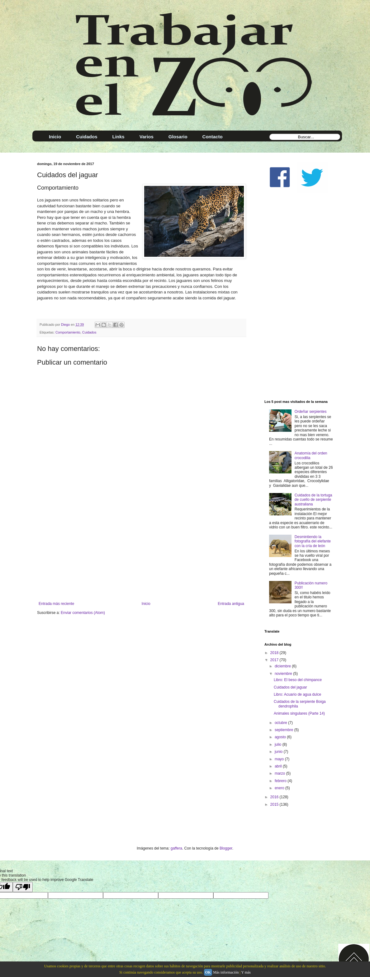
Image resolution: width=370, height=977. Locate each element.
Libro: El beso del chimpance (298, 680)
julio (278, 744)
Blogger (226, 848)
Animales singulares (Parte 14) (299, 713)
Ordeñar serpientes (311, 411)
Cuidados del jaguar (290, 687)
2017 (275, 660)
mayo (280, 759)
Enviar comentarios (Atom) (83, 613)
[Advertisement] (141, 550)
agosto (281, 737)
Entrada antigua (231, 603)
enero (280, 788)
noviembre (284, 673)
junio (279, 751)
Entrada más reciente (56, 603)
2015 (275, 804)
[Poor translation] (23, 887)
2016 (275, 797)
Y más (246, 972)
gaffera (176, 848)
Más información (226, 972)
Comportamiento (67, 332)
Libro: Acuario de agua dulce (297, 694)
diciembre (283, 666)
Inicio (146, 603)
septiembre (284, 730)
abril (279, 766)
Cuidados (89, 332)
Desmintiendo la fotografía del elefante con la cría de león (313, 541)
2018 (275, 653)
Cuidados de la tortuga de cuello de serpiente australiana (313, 499)
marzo (280, 773)
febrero (281, 781)
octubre (281, 723)
